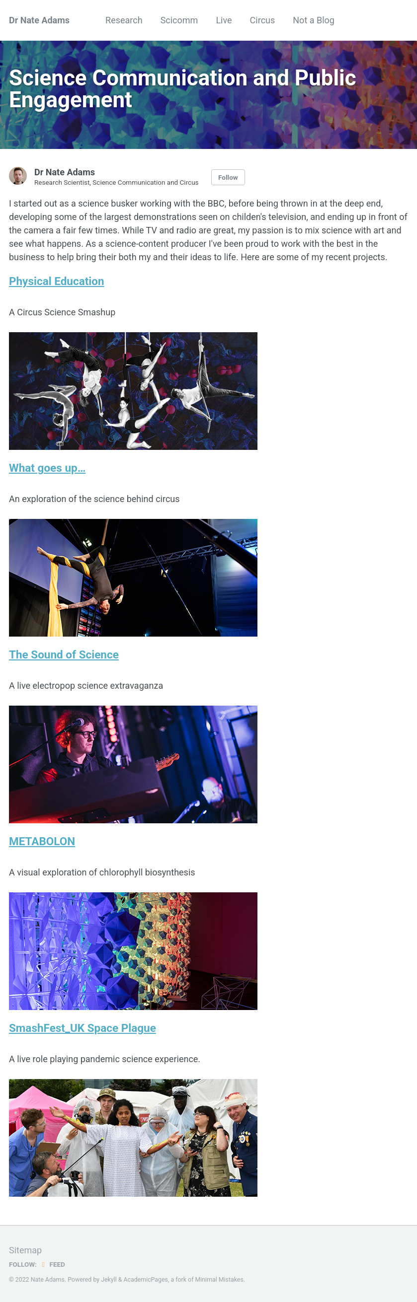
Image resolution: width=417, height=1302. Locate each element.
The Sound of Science (64, 654)
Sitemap (25, 1250)
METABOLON (42, 841)
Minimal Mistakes (219, 1279)
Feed (52, 1264)
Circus (262, 20)
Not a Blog (313, 20)
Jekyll (109, 1279)
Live (224, 20)
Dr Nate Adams (39, 20)
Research (124, 20)
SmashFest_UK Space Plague (82, 1027)
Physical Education (56, 281)
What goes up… (47, 467)
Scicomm (179, 20)
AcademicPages (146, 1279)
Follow (228, 177)
